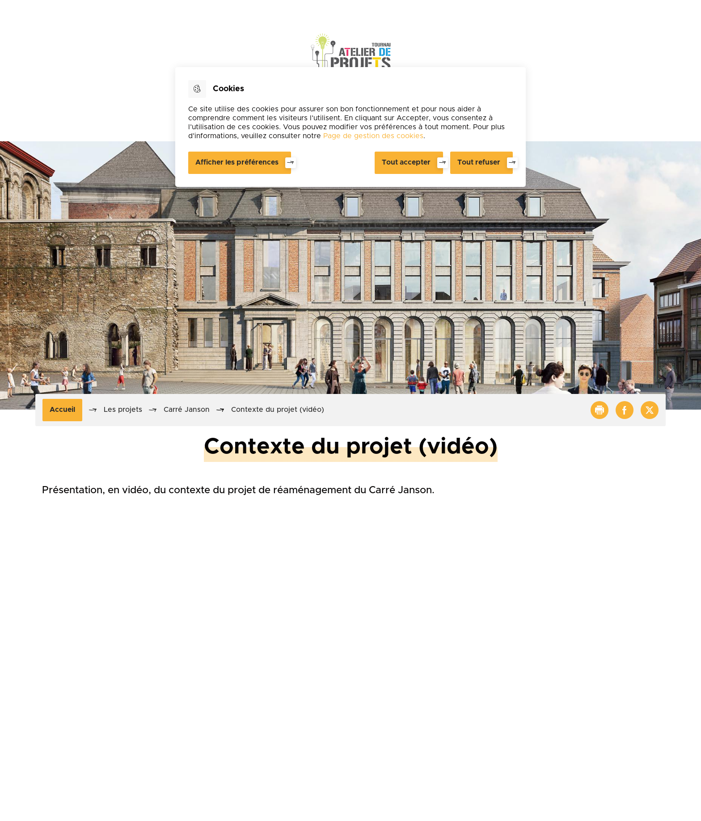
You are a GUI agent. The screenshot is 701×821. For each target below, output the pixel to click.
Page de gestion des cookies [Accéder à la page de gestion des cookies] (373, 136)
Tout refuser (478, 162)
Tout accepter (406, 162)
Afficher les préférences (237, 162)
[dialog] (350, 127)
